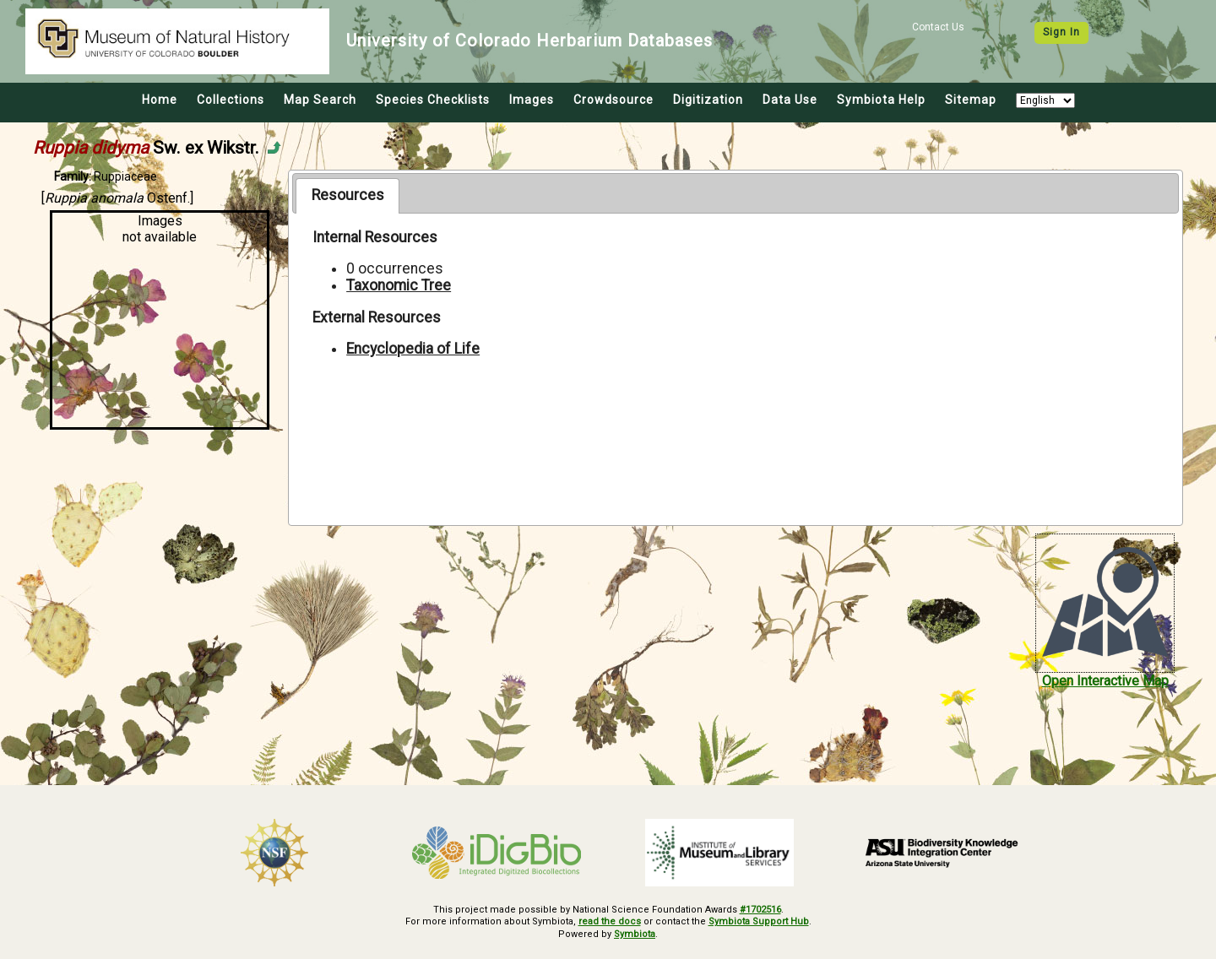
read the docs (609, 921)
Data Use (790, 99)
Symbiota (634, 934)
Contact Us (938, 27)
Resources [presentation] (348, 195)
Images (531, 99)
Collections (230, 99)
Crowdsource (613, 99)
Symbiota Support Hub (758, 921)
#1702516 (760, 909)
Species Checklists (433, 99)
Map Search (320, 99)
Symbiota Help (881, 99)
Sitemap (970, 99)
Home (159, 99)
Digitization (708, 99)
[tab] (347, 196)
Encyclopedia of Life (413, 348)
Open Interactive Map (1105, 681)
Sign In (1061, 32)
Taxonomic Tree (398, 285)
